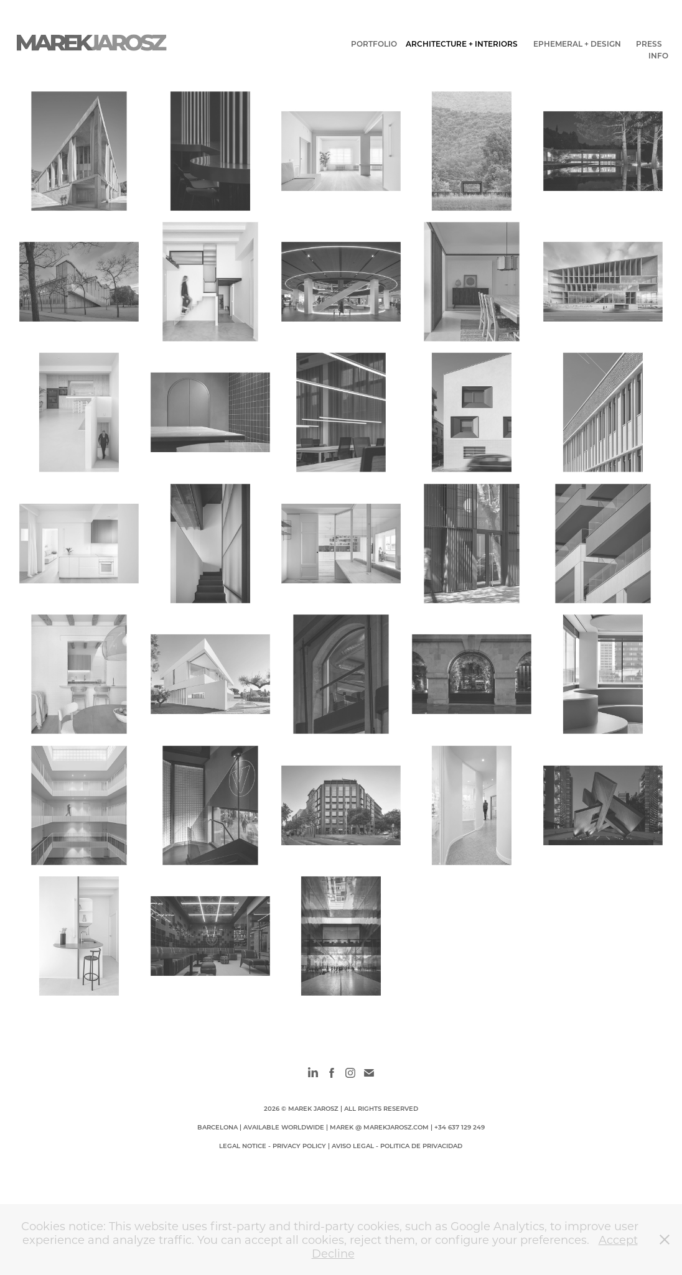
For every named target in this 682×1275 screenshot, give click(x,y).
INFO (658, 55)
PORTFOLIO (374, 44)
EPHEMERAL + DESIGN (577, 44)
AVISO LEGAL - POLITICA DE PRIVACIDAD (397, 1145)
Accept (618, 1239)
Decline (333, 1253)
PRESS (649, 44)
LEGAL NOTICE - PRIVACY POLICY (272, 1145)
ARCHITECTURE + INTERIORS (462, 44)
